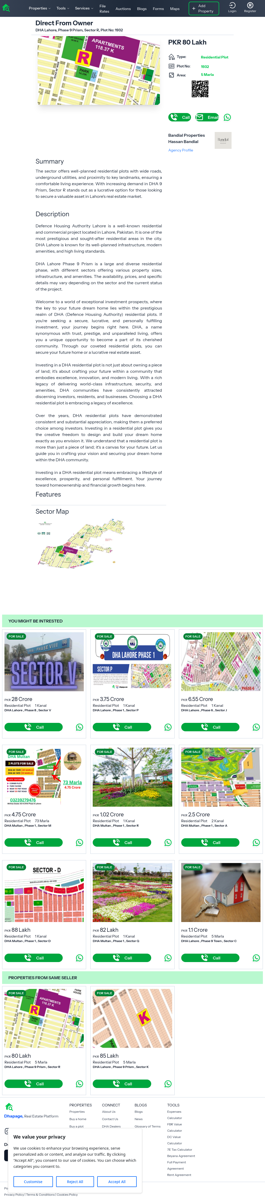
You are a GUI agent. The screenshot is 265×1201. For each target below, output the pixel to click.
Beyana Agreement (181, 1156)
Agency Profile (180, 150)
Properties (77, 1112)
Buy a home (78, 1119)
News (139, 1119)
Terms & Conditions (40, 1195)
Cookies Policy (67, 1195)
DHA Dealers (111, 1126)
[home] (6, 7)
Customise (33, 1181)
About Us (108, 1112)
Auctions (123, 8)
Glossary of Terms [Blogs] (147, 1126)
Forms (158, 8)
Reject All (75, 1181)
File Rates (104, 9)
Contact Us (110, 1119)
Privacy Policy (14, 1195)
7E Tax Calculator (179, 1149)
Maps (175, 8)
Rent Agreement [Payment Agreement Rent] (179, 1175)
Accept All (116, 1181)
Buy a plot (77, 1126)
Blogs (141, 8)
